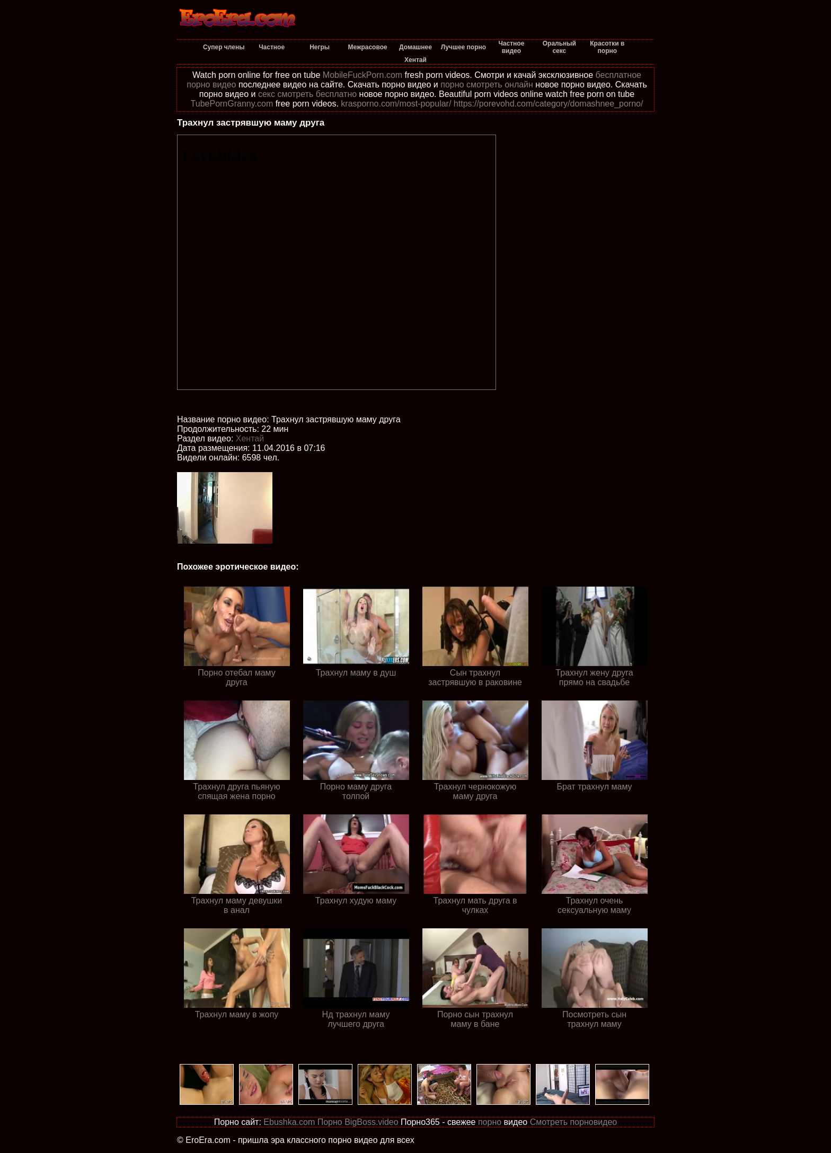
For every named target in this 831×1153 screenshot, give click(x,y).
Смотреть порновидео (573, 1122)
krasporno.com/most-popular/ (396, 103)
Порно (329, 1122)
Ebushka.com (289, 1122)
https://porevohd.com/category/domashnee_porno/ (548, 103)
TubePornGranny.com (232, 103)
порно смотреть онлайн (486, 84)
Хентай (250, 438)
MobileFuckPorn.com (362, 74)
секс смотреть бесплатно (307, 94)
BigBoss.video (371, 1122)
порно (489, 1122)
